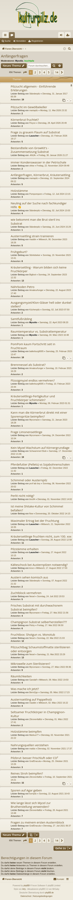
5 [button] (48, 72)
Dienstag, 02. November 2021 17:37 (55, 748)
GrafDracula (35, 761)
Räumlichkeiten (21, 676)
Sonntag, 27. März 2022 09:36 (56, 667)
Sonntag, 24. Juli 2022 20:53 (50, 596)
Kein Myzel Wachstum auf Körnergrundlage (40, 448)
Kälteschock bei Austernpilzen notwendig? (39, 565)
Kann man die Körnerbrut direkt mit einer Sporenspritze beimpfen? (39, 414)
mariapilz (33, 110)
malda (32, 748)
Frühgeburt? (19, 252)
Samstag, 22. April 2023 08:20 (54, 322)
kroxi (31, 568)
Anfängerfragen (14, 56)
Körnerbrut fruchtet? (25, 120)
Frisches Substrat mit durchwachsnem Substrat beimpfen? (36, 607)
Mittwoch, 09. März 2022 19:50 (53, 680)
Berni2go (33, 692)
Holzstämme (19, 191)
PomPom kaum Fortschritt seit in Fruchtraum (33, 346)
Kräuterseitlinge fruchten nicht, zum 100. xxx (41, 536)
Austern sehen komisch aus (29, 577)
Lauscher (34, 136)
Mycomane (34, 420)
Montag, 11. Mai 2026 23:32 (53, 110)
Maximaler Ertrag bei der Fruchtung (35, 521)
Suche (7, 41)
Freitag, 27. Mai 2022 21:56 (55, 612)
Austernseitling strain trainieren (32, 236)
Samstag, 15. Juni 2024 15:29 (56, 227)
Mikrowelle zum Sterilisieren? (30, 664)
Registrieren (37, 41)
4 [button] (44, 72)
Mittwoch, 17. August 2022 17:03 (51, 568)
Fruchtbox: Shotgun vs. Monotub (33, 634)
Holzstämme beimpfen (26, 731)
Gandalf (33, 680)
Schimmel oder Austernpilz (29, 480)
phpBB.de (49, 893)
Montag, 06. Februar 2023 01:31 (55, 403)
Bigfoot (32, 274)
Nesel (32, 596)
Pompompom (35, 194)
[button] (25, 72)
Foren (13, 36)
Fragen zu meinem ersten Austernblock (37, 822)
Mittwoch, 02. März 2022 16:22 (53, 703)
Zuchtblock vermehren (26, 593)
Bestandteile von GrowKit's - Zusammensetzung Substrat (30, 150)
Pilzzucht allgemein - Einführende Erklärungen (33, 88)
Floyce (32, 123)
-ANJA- (32, 155)
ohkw (31, 165)
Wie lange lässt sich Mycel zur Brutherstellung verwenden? (31, 805)
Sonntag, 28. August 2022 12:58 (56, 540)
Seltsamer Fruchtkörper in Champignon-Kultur (38, 714)
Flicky (32, 625)
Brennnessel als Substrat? (28, 365)
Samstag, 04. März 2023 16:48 (54, 335)
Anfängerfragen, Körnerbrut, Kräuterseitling (40, 175)
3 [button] (39, 72)
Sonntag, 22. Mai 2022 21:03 (51, 638)
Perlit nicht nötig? (22, 496)
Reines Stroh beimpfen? (27, 773)
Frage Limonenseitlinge (26, 432)
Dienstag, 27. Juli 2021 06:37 (57, 825)
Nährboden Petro (22, 287)
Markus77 (34, 735)
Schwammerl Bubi (38, 451)
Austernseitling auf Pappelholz (31, 699)
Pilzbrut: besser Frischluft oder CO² (34, 758)
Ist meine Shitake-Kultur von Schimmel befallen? (37, 508)
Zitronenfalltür (35, 719)
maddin (32, 239)
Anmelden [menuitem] (62, 36)
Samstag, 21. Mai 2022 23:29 (51, 654)
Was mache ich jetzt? (25, 689)
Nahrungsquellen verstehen (29, 745)
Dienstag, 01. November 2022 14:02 (55, 499)
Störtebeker (34, 255)
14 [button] (56, 72)
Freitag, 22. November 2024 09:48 (53, 165)
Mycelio (19, 61)
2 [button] (35, 72)
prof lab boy (34, 483)
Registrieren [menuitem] (69, 36)
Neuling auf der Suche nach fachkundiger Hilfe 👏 (39, 205)
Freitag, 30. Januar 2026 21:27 (53, 155)
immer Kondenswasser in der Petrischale (38, 162)
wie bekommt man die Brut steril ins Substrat (35, 221)
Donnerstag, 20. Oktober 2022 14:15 (52, 513)
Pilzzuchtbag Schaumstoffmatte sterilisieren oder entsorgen (40, 649)
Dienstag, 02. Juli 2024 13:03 (56, 210)
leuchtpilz (29, 61)
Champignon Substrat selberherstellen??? (39, 622)
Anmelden (21, 41)
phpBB (26, 885)
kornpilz (33, 793)
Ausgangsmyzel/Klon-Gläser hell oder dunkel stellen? (41, 304)
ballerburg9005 (36, 351)
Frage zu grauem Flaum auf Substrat (35, 132)
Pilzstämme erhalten (25, 549)
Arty (24, 889)
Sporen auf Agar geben (26, 790)
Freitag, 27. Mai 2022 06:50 (50, 625)
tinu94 (32, 499)
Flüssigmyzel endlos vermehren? (33, 380)
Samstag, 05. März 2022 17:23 (54, 692)
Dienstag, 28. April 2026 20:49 (52, 123)
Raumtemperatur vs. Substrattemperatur (39, 331)
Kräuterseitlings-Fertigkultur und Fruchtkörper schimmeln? (33, 398)
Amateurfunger (36, 290)
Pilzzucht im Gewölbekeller (29, 107)
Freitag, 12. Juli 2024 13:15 (57, 194)
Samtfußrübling (21, 319)
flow (31, 513)
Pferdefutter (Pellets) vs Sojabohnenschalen (40, 464)
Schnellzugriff (6, 36)
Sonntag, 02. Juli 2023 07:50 (55, 309)
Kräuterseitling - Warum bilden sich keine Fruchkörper (39, 269)
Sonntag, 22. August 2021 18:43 (54, 793)
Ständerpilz (34, 93)
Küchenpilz (34, 309)
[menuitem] (69, 49)
